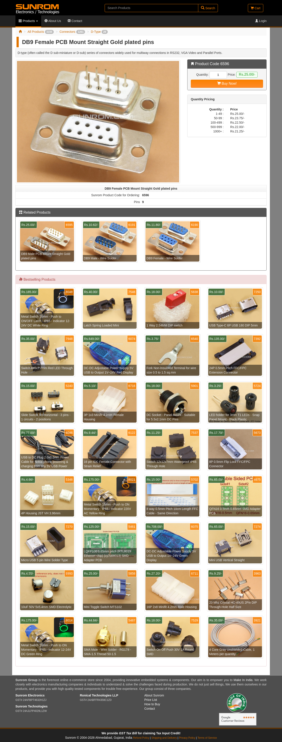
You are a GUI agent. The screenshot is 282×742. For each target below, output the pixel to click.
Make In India (243, 680)
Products (28, 21)
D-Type (99, 31)
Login (261, 21)
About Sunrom (154, 695)
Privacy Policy (187, 737)
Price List (150, 700)
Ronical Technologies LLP (99, 695)
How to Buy (152, 704)
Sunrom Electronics (30, 695)
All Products (41, 31)
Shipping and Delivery (164, 737)
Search (208, 8)
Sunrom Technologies (31, 706)
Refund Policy (141, 737)
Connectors (72, 31)
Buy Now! (227, 83)
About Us (53, 21)
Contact (75, 21)
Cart (255, 8)
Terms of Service (207, 737)
